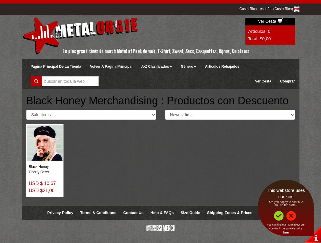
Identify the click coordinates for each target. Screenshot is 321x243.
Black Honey (39, 167)
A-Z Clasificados (156, 66)
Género (188, 66)
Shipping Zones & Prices (229, 212)
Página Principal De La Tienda (56, 66)
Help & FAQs (162, 212)
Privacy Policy (60, 212)
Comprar (287, 81)
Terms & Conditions (98, 212)
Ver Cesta (270, 21)
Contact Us (133, 212)
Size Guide (190, 212)
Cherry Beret (39, 172)
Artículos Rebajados (222, 66)
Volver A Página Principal (111, 66)
